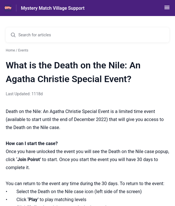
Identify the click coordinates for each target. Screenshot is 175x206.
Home (10, 50)
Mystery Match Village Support (53, 8)
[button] (167, 9)
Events (23, 50)
